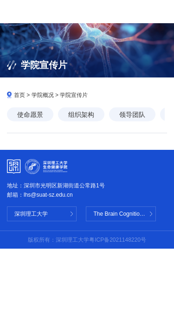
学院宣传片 (74, 95)
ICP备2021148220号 (120, 240)
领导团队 (132, 115)
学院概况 (43, 95)
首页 (19, 95)
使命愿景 (30, 115)
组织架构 (81, 115)
